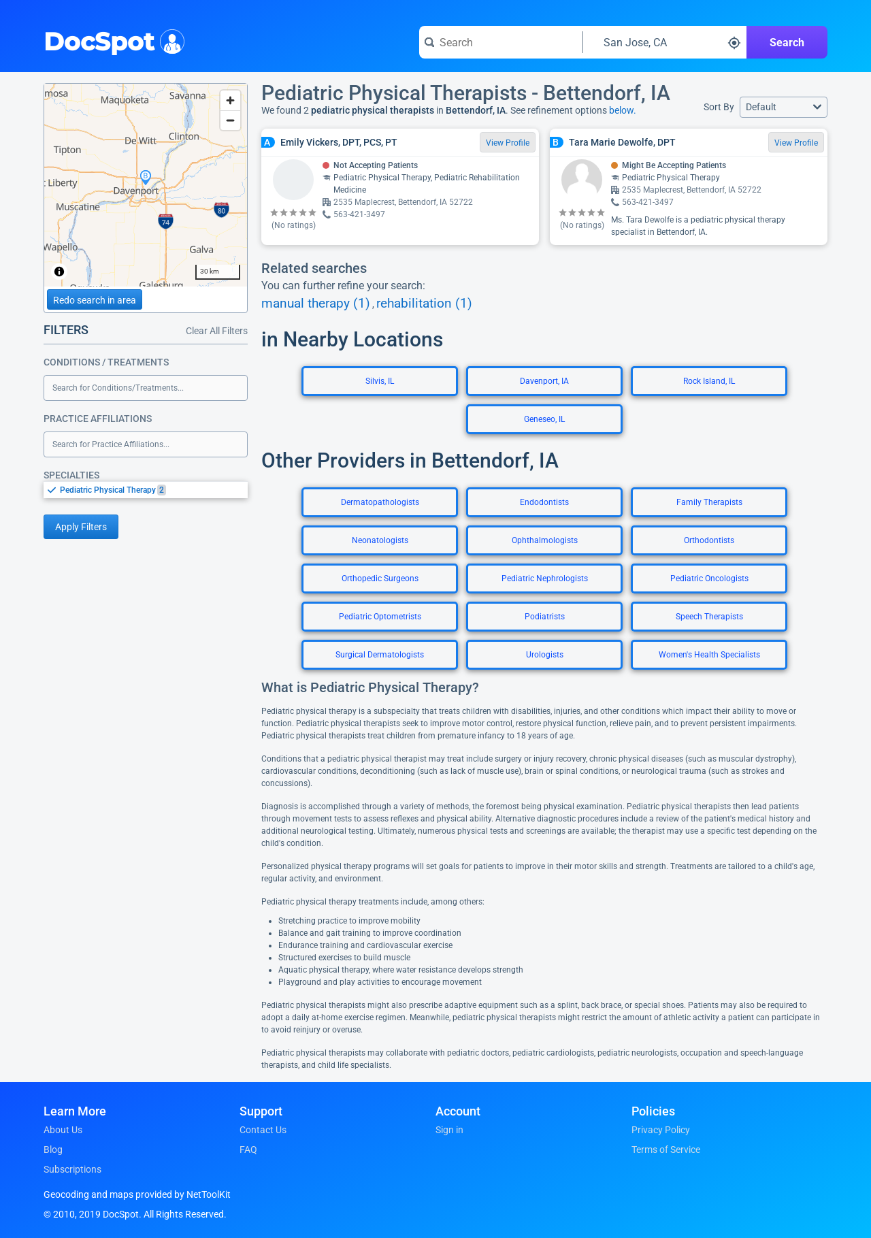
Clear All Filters (217, 330)
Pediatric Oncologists (709, 578)
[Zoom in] (230, 100)
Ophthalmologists (545, 540)
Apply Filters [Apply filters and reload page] (81, 526)
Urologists (544, 654)
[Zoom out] (230, 120)
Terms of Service (665, 1149)
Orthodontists (709, 540)
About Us (63, 1129)
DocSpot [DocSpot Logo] (111, 40)
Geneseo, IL (544, 419)
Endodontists (544, 502)
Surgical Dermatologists (379, 654)
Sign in (449, 1129)
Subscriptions (72, 1169)
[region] (145, 185)
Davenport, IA (544, 381)
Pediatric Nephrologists (545, 578)
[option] (154, 490)
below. (622, 110)
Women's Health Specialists (709, 654)
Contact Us (263, 1129)
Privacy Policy (660, 1129)
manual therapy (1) (315, 303)
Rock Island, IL (709, 381)
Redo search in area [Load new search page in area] (94, 300)
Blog (53, 1149)
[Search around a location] (664, 42)
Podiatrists (545, 616)
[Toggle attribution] (59, 271)
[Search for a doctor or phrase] (500, 42)
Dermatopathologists (380, 502)
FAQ (248, 1149)
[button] (783, 107)
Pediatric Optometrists (380, 616)
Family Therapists (709, 502)
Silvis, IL (379, 381)
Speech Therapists (709, 616)
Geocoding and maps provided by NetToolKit (137, 1194)
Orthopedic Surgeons (380, 578)
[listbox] (146, 489)
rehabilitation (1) (424, 303)
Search (787, 42)
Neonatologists (380, 540)
